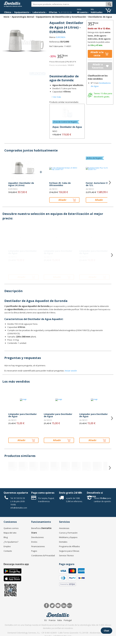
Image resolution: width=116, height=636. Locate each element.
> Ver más (56, 97)
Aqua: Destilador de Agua (67, 127)
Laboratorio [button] (40, 12)
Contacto (8, 551)
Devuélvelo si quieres (95, 494)
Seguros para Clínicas (69, 551)
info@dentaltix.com (18, 507)
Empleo (7, 546)
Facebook (46, 605)
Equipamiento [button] (22, 12)
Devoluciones (37, 537)
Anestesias (64, 528)
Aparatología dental (23, 16)
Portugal (68, 620)
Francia (52, 620)
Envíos (34, 541)
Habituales (96, 12)
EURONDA (60, 37)
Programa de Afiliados (69, 546)
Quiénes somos (11, 528)
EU (45, 620)
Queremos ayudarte (16, 492)
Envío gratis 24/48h (70, 492)
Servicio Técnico (66, 555)
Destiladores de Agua (100, 16)
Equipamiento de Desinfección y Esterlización (61, 16)
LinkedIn (63, 605)
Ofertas (53, 12)
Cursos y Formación (68, 532)
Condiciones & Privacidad (43, 555)
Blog (6, 537)
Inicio (6, 16)
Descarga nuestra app (16, 564)
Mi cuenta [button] (83, 12)
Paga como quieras (42, 492)
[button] (8, 12)
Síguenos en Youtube (58, 605)
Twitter (52, 605)
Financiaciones (38, 546)
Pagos (34, 551)
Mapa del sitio (10, 532)
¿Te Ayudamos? (11, 541)
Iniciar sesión (71, 370)
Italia (59, 620)
